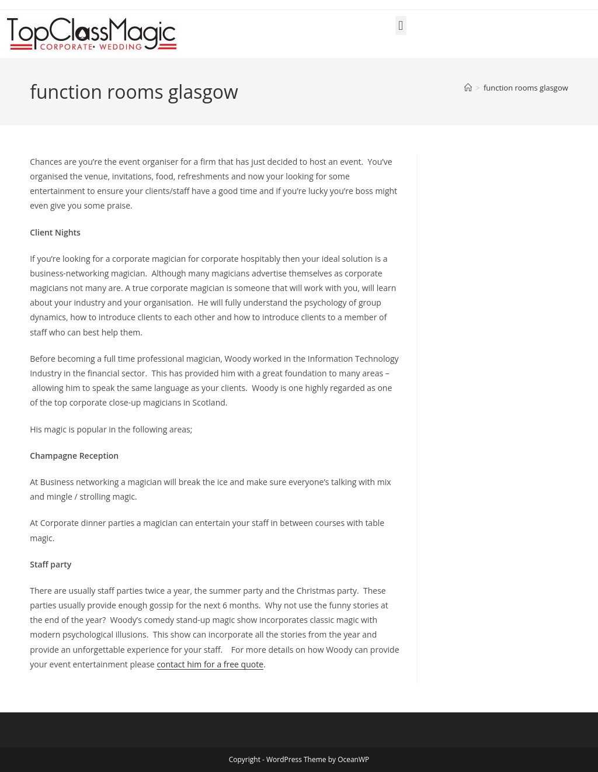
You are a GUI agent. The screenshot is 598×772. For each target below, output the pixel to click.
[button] (400, 25)
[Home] (468, 87)
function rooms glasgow (526, 87)
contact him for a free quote (210, 664)
